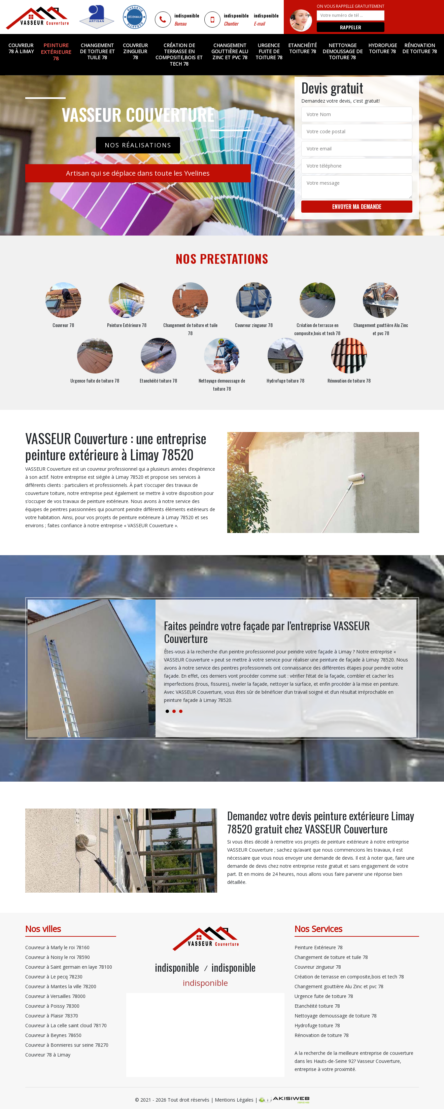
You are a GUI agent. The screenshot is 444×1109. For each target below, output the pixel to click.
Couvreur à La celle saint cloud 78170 (66, 1025)
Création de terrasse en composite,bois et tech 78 (179, 54)
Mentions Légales (234, 1100)
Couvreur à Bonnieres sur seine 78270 (66, 1045)
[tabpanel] (286, 664)
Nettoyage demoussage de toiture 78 (342, 51)
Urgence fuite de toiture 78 (268, 51)
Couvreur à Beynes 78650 (53, 1035)
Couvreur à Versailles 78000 (55, 996)
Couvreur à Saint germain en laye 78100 (68, 967)
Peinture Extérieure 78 (56, 52)
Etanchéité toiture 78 (302, 48)
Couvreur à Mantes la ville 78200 (60, 986)
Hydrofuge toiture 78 (382, 48)
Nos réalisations (138, 145)
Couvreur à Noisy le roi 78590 (57, 957)
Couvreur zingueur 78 (135, 51)
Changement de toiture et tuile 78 (97, 51)
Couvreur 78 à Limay (21, 48)
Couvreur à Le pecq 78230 (53, 976)
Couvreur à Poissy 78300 (52, 1006)
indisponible (186, 15)
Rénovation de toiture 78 (419, 48)
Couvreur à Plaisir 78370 (51, 1015)
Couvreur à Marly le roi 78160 (57, 947)
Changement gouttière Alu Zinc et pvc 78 (229, 51)
